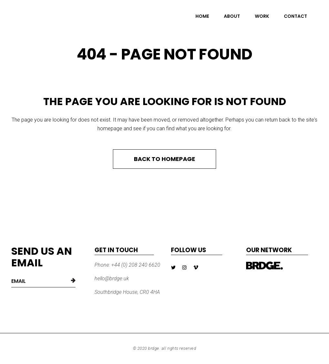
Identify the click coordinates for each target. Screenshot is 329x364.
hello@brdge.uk (112, 278)
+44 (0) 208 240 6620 (135, 265)
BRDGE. (154, 348)
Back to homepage (164, 159)
